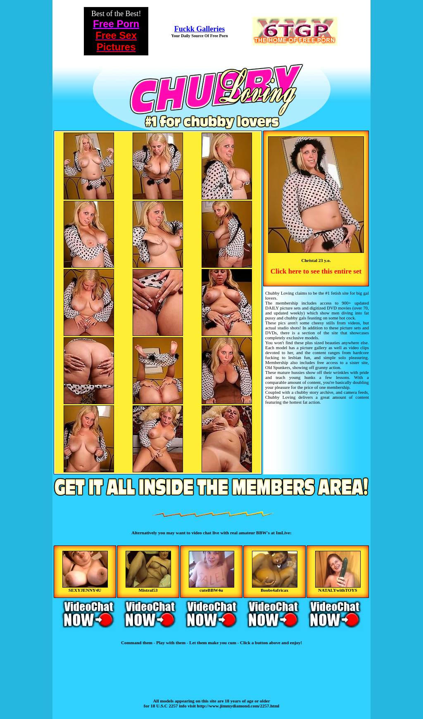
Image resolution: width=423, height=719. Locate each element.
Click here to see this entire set (316, 271)
